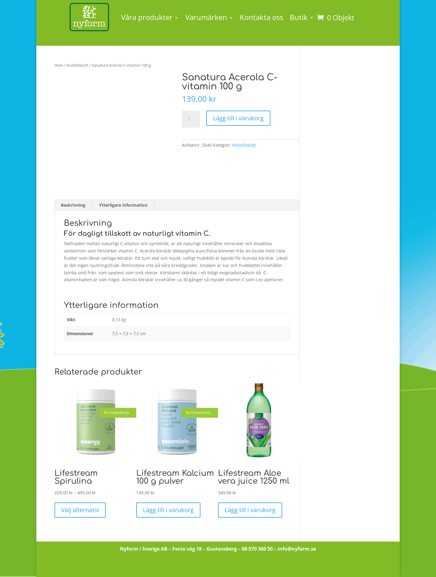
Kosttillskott (77, 65)
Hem (58, 65)
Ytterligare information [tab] (123, 205)
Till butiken (218, 566)
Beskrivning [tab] (73, 205)
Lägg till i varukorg (238, 118)
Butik (299, 17)
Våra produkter (147, 17)
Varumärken (206, 17)
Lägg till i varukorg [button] (168, 510)
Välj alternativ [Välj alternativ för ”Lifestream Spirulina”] (80, 510)
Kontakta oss (261, 17)
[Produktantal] (191, 119)
